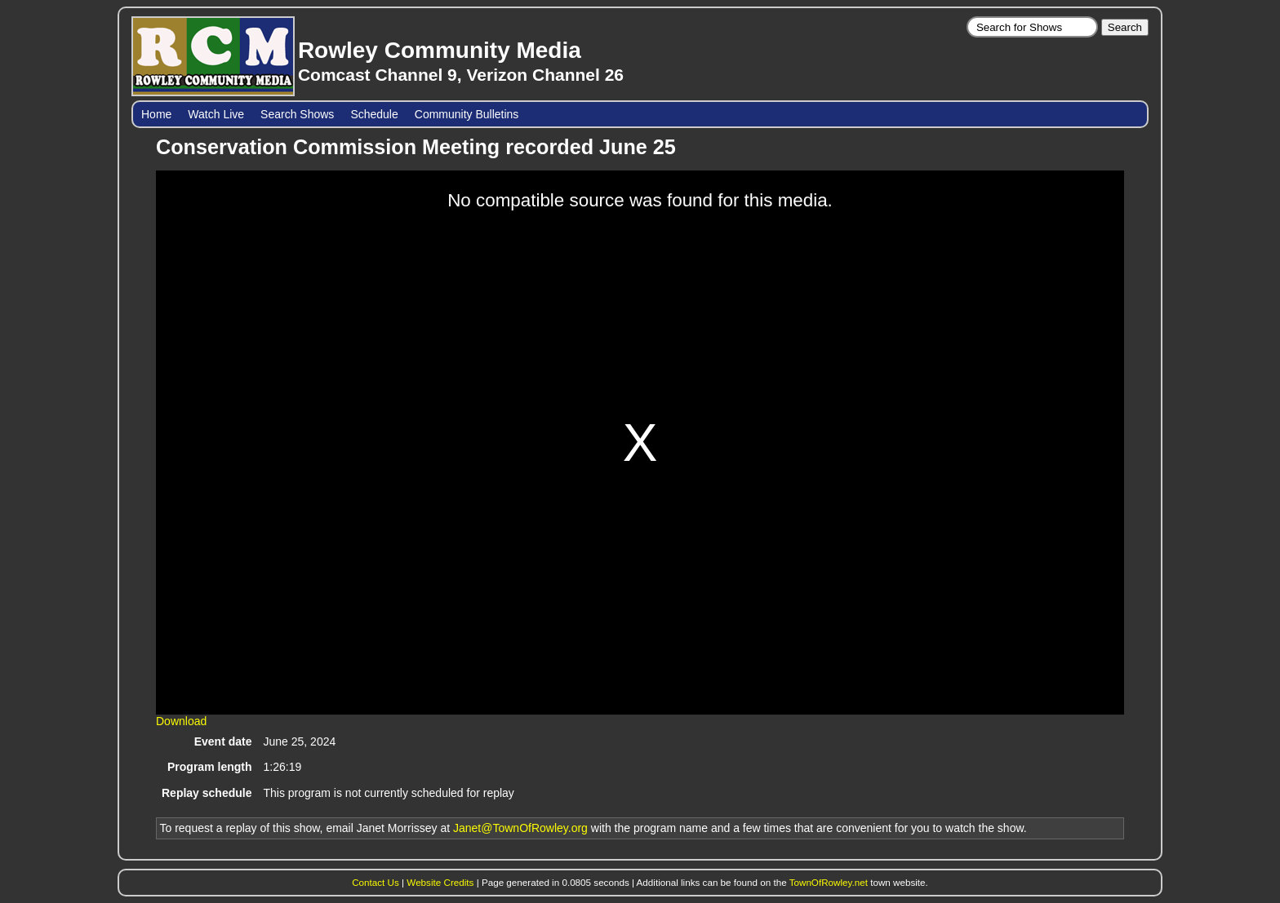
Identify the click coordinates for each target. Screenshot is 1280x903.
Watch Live (216, 114)
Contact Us (375, 882)
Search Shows (297, 114)
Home (156, 114)
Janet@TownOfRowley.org (520, 827)
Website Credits (440, 882)
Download (181, 721)
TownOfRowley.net (828, 882)
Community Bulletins (467, 114)
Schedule (374, 114)
